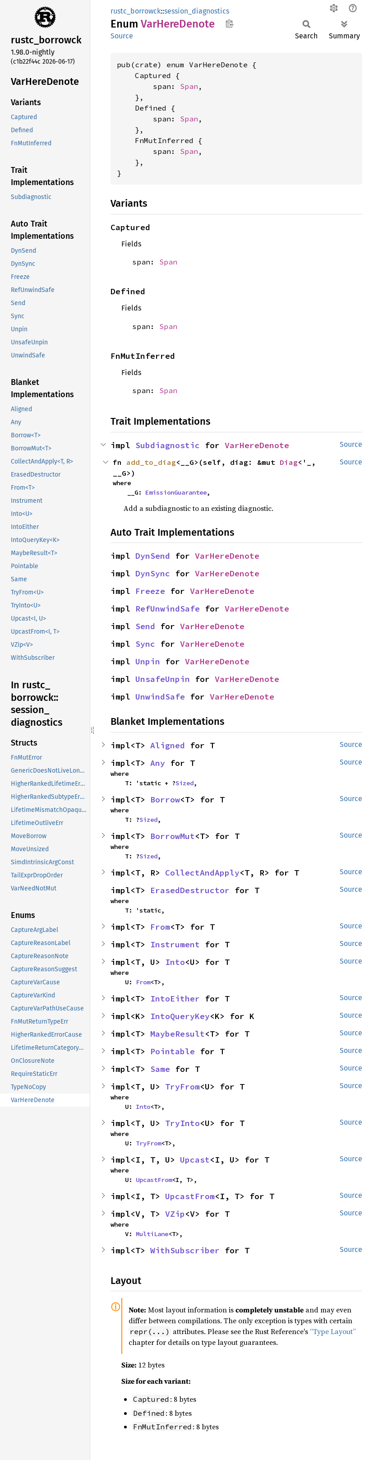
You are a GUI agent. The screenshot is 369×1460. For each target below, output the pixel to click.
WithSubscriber (185, 1250)
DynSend (152, 556)
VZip (175, 1214)
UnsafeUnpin (162, 679)
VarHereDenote (257, 445)
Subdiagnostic (167, 445)
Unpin (147, 661)
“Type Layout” (333, 1331)
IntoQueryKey (180, 1016)
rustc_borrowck (136, 11)
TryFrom (182, 1086)
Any (157, 763)
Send (145, 626)
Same (160, 1069)
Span (189, 86)
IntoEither (175, 998)
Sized (184, 783)
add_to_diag (151, 462)
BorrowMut (172, 836)
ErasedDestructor (190, 890)
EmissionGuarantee (176, 492)
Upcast (195, 1159)
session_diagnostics (196, 11)
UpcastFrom (154, 1180)
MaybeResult (177, 1034)
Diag (289, 462)
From (160, 927)
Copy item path (229, 23)
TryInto (182, 1123)
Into (175, 962)
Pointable (172, 1051)
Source (122, 36)
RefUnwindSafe (167, 608)
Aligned (167, 745)
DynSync (152, 573)
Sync (145, 644)
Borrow (165, 799)
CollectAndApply (202, 872)
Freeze (150, 591)
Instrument (175, 944)
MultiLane (152, 1234)
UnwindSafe (160, 696)
